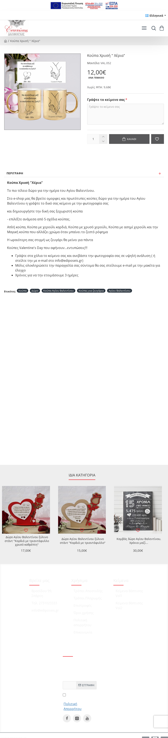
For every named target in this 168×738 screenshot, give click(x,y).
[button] (129, 139)
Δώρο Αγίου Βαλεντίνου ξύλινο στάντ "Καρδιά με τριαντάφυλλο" (82, 540)
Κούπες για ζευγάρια (91, 290)
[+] (103, 136)
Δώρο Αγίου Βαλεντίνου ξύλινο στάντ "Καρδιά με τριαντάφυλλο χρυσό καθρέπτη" (27, 540)
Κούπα (22, 290)
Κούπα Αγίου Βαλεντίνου (58, 290)
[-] (103, 141)
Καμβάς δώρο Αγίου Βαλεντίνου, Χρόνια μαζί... (139, 540)
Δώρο (34, 290)
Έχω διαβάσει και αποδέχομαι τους (80, 701)
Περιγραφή (15, 173)
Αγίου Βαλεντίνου (119, 290)
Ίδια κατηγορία (82, 475)
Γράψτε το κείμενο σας (106, 100)
